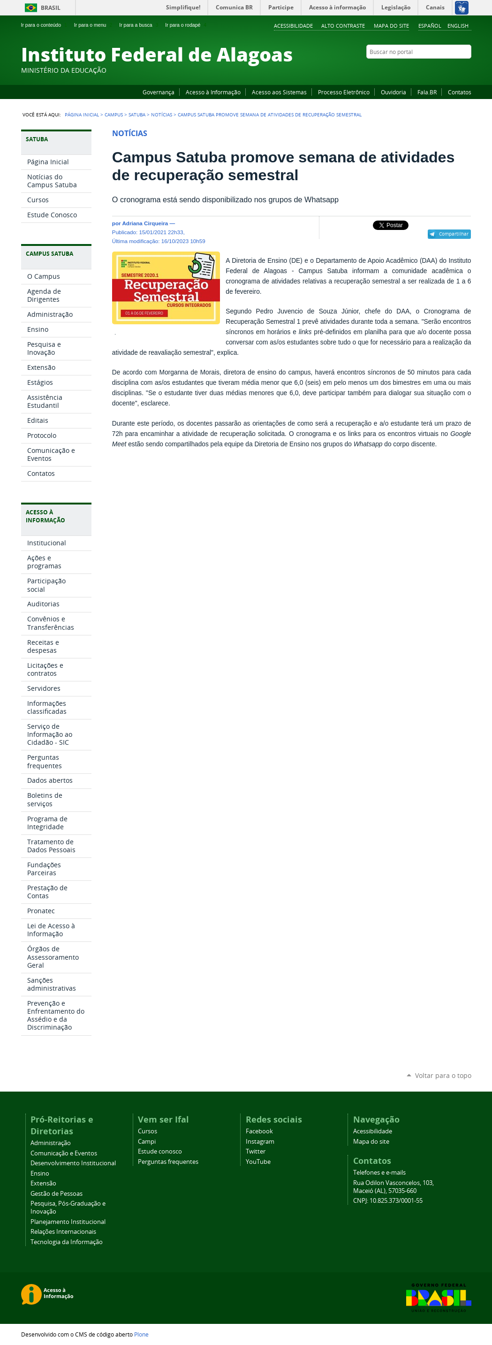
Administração (50, 1143)
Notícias (161, 114)
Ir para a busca (139, 25)
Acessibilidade (293, 25)
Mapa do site (391, 25)
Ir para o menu (94, 25)
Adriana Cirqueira (145, 223)
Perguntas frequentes (168, 1162)
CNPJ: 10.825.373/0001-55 (388, 1201)
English (458, 25)
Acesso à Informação (213, 92)
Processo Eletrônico (344, 92)
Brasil (51, 8)
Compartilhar (454, 233)
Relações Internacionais (63, 1232)
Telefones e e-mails (379, 1173)
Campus (114, 114)
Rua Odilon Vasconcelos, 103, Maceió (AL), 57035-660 (393, 1187)
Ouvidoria (393, 92)
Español (429, 25)
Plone (141, 1334)
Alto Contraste (343, 25)
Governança (158, 92)
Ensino (39, 1173)
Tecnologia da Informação (66, 1242)
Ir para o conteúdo (45, 25)
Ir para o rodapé (186, 25)
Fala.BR (427, 92)
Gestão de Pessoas (56, 1194)
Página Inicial (82, 114)
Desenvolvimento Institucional (73, 1163)
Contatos (459, 92)
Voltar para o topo (443, 1075)
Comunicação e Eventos (63, 1153)
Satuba (137, 114)
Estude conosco (160, 1151)
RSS (466, 70)
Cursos (147, 1131)
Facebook (419, 70)
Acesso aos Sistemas (279, 92)
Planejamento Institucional (68, 1222)
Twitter (455, 70)
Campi (147, 1142)
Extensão (43, 1183)
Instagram (443, 70)
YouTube (431, 70)
